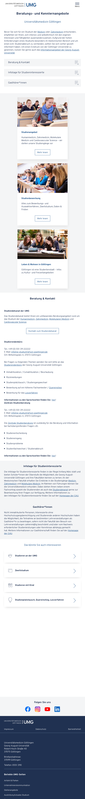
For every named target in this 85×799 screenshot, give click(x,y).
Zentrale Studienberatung (20, 423)
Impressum (9, 729)
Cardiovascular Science (15, 322)
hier (53, 400)
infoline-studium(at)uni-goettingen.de (29, 352)
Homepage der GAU (68, 496)
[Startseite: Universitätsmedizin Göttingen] (20, 5)
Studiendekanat (60, 490)
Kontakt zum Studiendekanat (42, 331)
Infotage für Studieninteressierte (26, 72)
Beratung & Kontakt (19, 62)
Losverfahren (31, 393)
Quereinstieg (55, 387)
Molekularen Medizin (59, 319)
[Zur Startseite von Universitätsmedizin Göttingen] (18, 723)
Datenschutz (41, 729)
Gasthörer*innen (17, 82)
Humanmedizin (27, 319)
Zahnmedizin (57, 32)
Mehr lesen (42, 152)
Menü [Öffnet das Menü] (77, 6)
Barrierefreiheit (74, 729)
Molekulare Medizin (30, 484)
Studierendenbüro (13, 365)
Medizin (41, 32)
